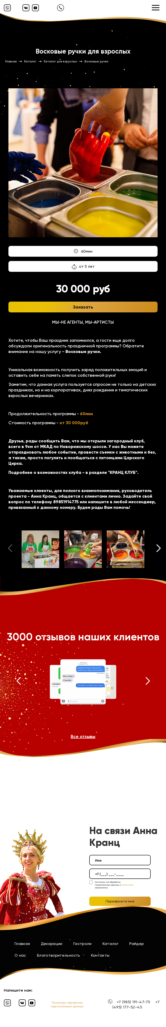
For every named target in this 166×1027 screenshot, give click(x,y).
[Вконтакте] (25, 7)
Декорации (51, 943)
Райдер (136, 943)
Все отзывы (83, 736)
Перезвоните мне (120, 901)
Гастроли (82, 943)
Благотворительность (58, 955)
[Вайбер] (7, 7)
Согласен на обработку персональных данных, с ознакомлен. (114, 885)
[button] (159, 549)
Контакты (100, 955)
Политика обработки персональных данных (67, 1004)
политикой (127, 885)
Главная (22, 943)
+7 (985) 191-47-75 (133, 1002)
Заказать (83, 307)
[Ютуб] (35, 7)
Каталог (110, 943)
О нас (20, 955)
